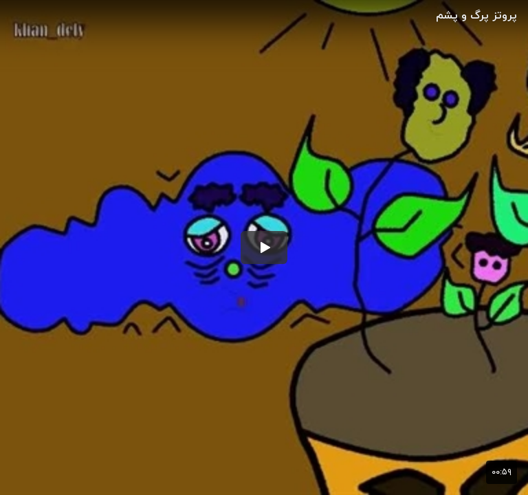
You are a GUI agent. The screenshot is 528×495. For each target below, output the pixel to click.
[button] (264, 247)
